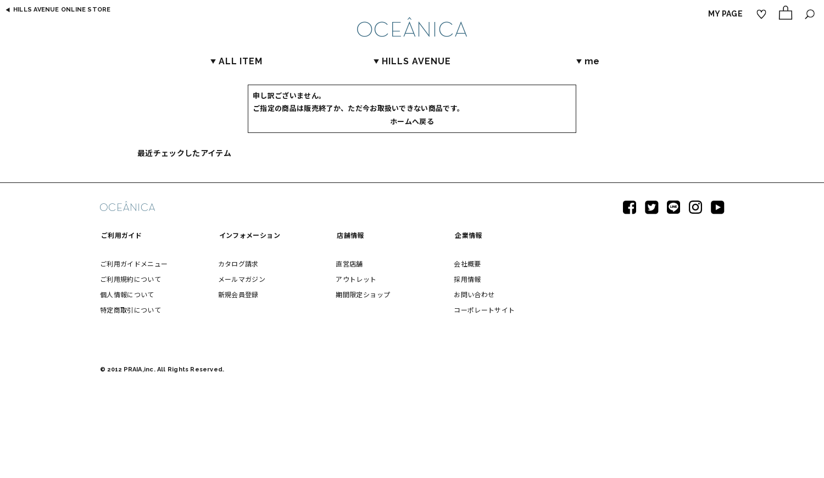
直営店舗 (349, 263)
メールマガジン (241, 279)
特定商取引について (130, 309)
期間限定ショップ (363, 294)
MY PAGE (725, 13)
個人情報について (127, 294)
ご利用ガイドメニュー (134, 263)
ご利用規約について (130, 279)
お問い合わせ (474, 294)
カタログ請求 (238, 263)
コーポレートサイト (484, 309)
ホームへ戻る (412, 121)
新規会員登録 (238, 294)
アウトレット (356, 279)
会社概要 (467, 263)
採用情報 (467, 279)
